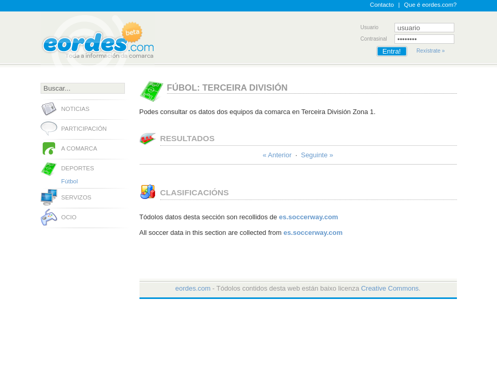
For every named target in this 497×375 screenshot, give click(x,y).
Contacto (382, 5)
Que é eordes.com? (430, 5)
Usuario (370, 27)
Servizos (76, 197)
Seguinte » (317, 155)
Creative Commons (390, 288)
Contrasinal (374, 39)
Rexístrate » (430, 51)
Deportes (77, 168)
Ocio (69, 217)
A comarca (79, 148)
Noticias (75, 109)
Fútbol (69, 181)
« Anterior (277, 155)
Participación (84, 129)
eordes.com (193, 288)
